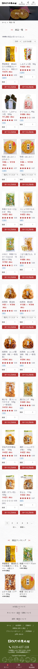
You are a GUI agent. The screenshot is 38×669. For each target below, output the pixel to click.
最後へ (22, 527)
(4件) (22, 220)
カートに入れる (10, 87)
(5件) (4, 313)
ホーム (4, 22)
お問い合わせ (19, 634)
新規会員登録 (22, 3)
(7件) (4, 268)
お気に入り (33, 4)
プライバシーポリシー (13, 631)
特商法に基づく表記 (19, 628)
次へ (14, 527)
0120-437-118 (20, 647)
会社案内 (18, 625)
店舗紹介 (28, 625)
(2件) (22, 265)
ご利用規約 (28, 631)
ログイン (28, 4)
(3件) (22, 313)
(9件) (22, 171)
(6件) (22, 501)
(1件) (4, 123)
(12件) (22, 73)
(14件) (4, 171)
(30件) (4, 78)
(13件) (4, 220)
